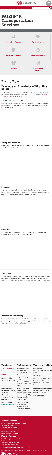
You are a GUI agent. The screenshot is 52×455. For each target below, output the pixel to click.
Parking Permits (38, 42)
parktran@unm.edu (12, 433)
